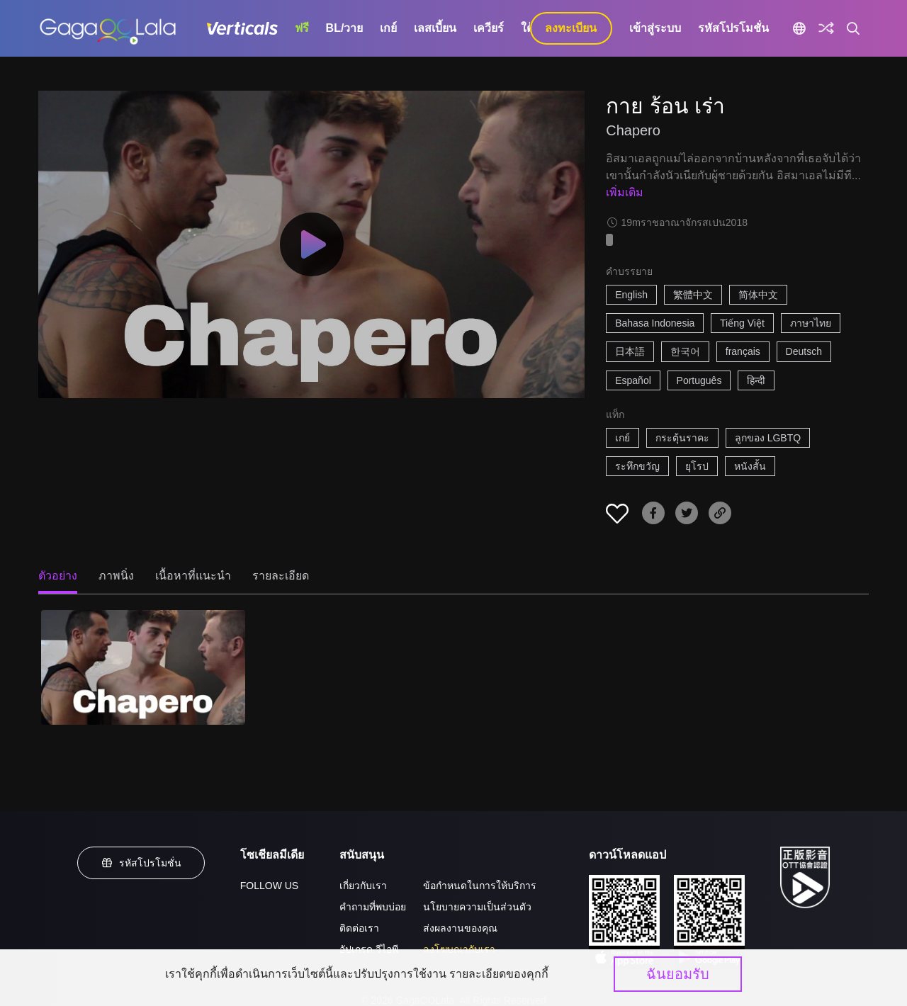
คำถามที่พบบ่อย (372, 906)
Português (699, 380)
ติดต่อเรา (359, 928)
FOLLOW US (269, 885)
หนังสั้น (750, 466)
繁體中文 (693, 294)
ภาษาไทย (810, 323)
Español (633, 380)
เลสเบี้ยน (435, 28)
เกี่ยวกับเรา (363, 885)
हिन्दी (756, 380)
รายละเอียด (280, 576)
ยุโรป (697, 466)
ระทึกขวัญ (637, 466)
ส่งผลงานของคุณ (460, 928)
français (743, 351)
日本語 (630, 351)
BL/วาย (345, 28)
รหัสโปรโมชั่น (733, 28)
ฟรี (302, 28)
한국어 (685, 351)
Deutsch (804, 351)
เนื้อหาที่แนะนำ (193, 576)
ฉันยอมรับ (677, 974)
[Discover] (826, 28)
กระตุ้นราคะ (682, 437)
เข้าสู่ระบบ (655, 28)
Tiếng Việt (742, 323)
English (631, 294)
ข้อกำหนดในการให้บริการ (479, 885)
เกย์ (388, 28)
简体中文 (758, 294)
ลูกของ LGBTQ (768, 437)
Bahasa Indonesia (654, 323)
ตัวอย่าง (57, 576)
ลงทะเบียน (571, 28)
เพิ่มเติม (624, 192)
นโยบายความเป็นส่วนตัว (477, 906)
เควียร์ (488, 28)
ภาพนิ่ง (116, 576)
